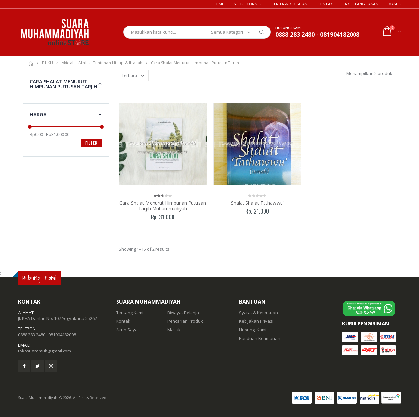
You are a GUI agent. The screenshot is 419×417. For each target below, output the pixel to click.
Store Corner (248, 3)
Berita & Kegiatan (289, 3)
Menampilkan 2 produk (369, 73)
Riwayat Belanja (183, 312)
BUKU (47, 63)
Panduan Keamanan (259, 338)
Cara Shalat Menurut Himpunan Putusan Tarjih (195, 63)
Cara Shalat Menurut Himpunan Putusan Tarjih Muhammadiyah (162, 206)
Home (218, 3)
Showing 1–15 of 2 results (144, 249)
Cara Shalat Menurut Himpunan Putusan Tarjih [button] (63, 84)
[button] (391, 32)
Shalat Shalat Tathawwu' (257, 203)
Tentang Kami (129, 312)
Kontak (325, 3)
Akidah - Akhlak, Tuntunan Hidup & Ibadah (102, 63)
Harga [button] (38, 114)
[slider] (30, 127)
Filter (91, 143)
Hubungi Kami (252, 329)
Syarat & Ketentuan (258, 312)
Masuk (394, 3)
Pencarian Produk (185, 321)
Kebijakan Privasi (256, 321)
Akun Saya (126, 329)
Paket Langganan (360, 3)
